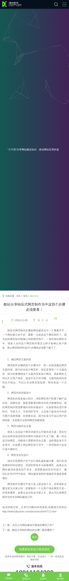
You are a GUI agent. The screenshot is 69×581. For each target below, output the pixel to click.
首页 (18, 296)
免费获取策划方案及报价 (34, 549)
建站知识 (34, 296)
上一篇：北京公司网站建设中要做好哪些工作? (27, 525)
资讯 (25, 296)
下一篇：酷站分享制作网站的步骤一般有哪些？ (28, 530)
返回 (34, 537)
